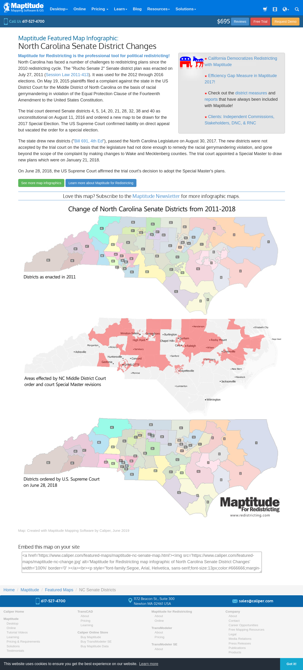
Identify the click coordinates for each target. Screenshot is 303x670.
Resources (158, 9)
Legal (232, 634)
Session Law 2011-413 (67, 74)
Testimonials (15, 650)
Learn (120, 9)
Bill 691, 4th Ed (88, 141)
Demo (285, 21)
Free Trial (260, 21)
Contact (234, 620)
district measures (251, 93)
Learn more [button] (148, 664)
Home (9, 590)
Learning (13, 637)
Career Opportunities (243, 625)
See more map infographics (41, 183)
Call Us (24, 21)
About (85, 616)
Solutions (185, 9)
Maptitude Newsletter (156, 196)
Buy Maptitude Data (95, 646)
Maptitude (30, 590)
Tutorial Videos (17, 632)
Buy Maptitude (91, 637)
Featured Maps (59, 590)
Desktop (59, 9)
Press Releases (240, 643)
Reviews (240, 21)
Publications (237, 648)
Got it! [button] (291, 664)
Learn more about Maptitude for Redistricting (101, 183)
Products (235, 652)
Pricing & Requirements (23, 641)
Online (79, 9)
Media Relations (240, 638)
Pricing (99, 9)
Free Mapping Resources (246, 629)
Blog (137, 9)
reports (211, 99)
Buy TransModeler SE (96, 641)
